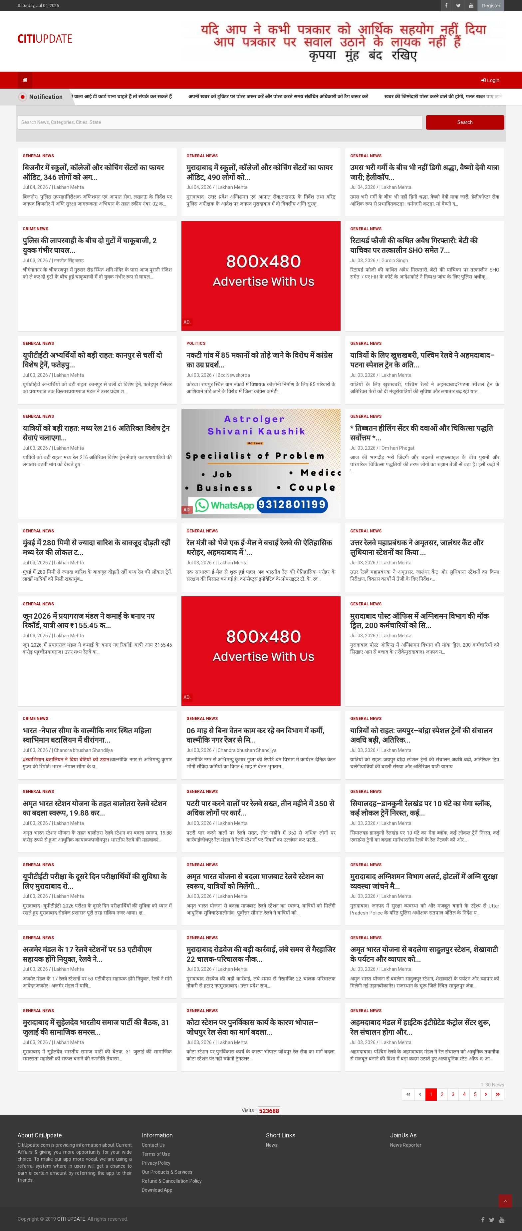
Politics (195, 343)
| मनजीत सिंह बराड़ (68, 260)
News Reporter (405, 1145)
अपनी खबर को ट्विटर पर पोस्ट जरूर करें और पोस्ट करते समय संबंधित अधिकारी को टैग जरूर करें (309, 97)
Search (465, 122)
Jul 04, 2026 (35, 187)
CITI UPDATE (71, 1219)
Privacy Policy (156, 1163)
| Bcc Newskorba (233, 375)
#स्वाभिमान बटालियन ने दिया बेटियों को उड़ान (66, 760)
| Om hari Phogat (397, 448)
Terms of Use (156, 1154)
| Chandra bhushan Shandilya (82, 750)
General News (38, 156)
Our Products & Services (167, 1172)
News (272, 1145)
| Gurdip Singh (394, 260)
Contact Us (153, 1145)
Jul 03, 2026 (35, 260)
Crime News (35, 229)
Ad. (187, 322)
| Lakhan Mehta (68, 187)
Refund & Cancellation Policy (172, 1181)
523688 (269, 1110)
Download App (157, 1190)
